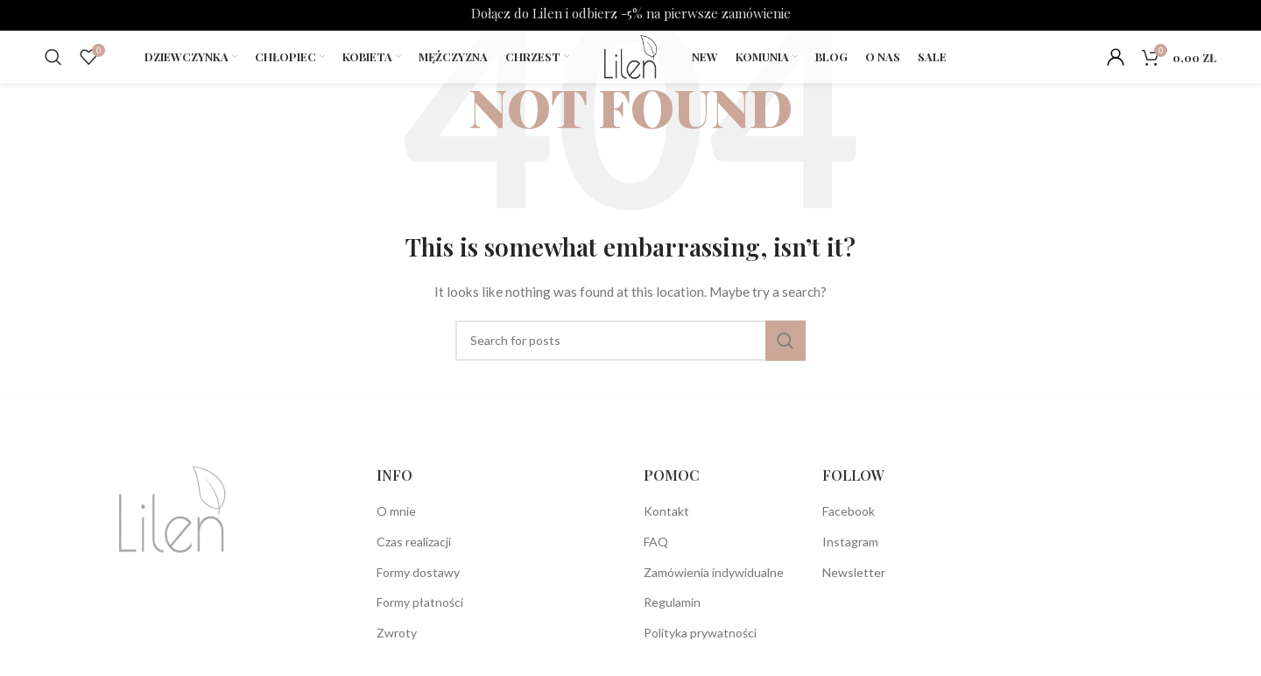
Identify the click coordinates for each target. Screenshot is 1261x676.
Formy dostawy (418, 572)
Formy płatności (420, 602)
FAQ (656, 541)
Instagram (850, 541)
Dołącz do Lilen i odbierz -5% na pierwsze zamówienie (631, 13)
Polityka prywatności (700, 632)
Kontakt (666, 510)
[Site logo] (630, 55)
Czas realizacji (414, 541)
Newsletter (853, 572)
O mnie (396, 510)
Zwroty (397, 632)
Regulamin (672, 602)
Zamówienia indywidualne (714, 572)
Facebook (848, 510)
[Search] (53, 56)
